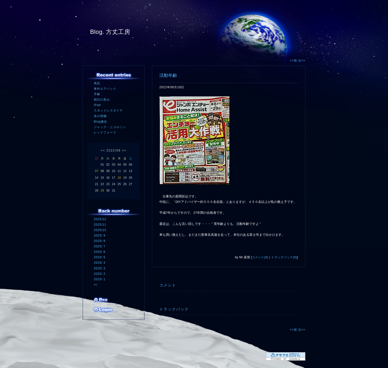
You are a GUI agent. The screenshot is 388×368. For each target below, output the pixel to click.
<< (103, 150)
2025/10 (100, 230)
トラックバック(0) (284, 257)
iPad (97, 105)
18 (119, 177)
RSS (101, 300)
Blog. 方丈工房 (110, 31)
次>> (301, 60)
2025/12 (100, 219)
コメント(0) (260, 257)
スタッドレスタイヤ (108, 110)
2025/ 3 (99, 268)
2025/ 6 (99, 252)
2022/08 (113, 150)
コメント (167, 285)
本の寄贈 (100, 116)
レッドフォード (105, 132)
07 (96, 171)
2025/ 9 (99, 235)
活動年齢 (168, 75)
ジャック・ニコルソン (110, 127)
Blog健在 (100, 121)
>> (124, 150)
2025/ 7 (99, 246)
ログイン (103, 310)
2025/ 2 (99, 274)
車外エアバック (105, 88)
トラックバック (174, 309)
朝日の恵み (102, 99)
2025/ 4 (99, 262)
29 (102, 190)
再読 (97, 83)
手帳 (97, 94)
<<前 (294, 60)
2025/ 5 (99, 257)
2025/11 (100, 224)
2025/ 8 (99, 241)
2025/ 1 (99, 279)
